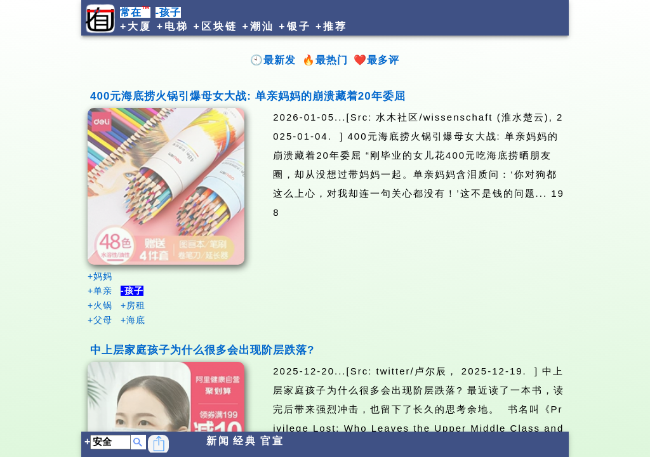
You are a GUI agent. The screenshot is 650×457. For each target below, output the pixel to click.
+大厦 (136, 26)
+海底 (133, 320)
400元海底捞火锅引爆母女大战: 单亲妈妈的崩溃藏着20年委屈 (248, 96)
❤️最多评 (376, 60)
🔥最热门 (325, 60)
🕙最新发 (273, 60)
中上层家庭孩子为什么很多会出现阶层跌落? (202, 350)
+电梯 (173, 26)
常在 (135, 12)
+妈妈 (100, 276)
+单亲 (100, 291)
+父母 (100, 320)
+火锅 (100, 305)
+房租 (133, 305)
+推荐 (331, 26)
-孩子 (168, 12)
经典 (245, 440)
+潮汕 (258, 26)
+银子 (294, 26)
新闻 (218, 440)
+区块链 (215, 26)
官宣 (272, 440)
